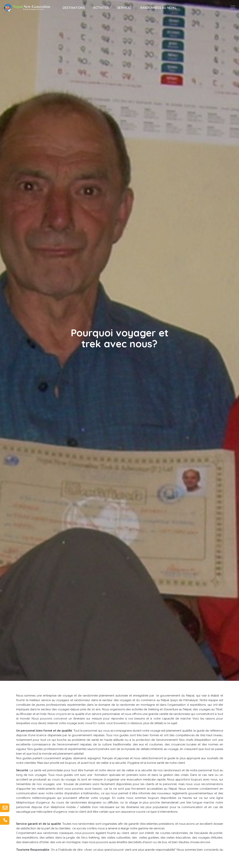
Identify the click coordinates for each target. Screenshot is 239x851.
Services (124, 8)
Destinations (74, 8)
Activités (101, 8)
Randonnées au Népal (158, 8)
